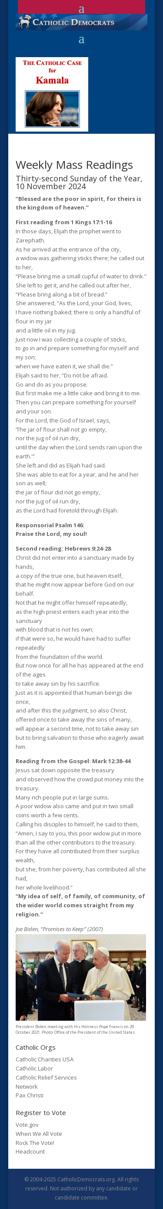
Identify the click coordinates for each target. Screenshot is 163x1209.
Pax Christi (29, 1095)
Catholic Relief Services (46, 1077)
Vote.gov (27, 1124)
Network (27, 1086)
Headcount (30, 1151)
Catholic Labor (34, 1068)
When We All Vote (39, 1134)
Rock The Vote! (35, 1143)
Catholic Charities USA (44, 1059)
